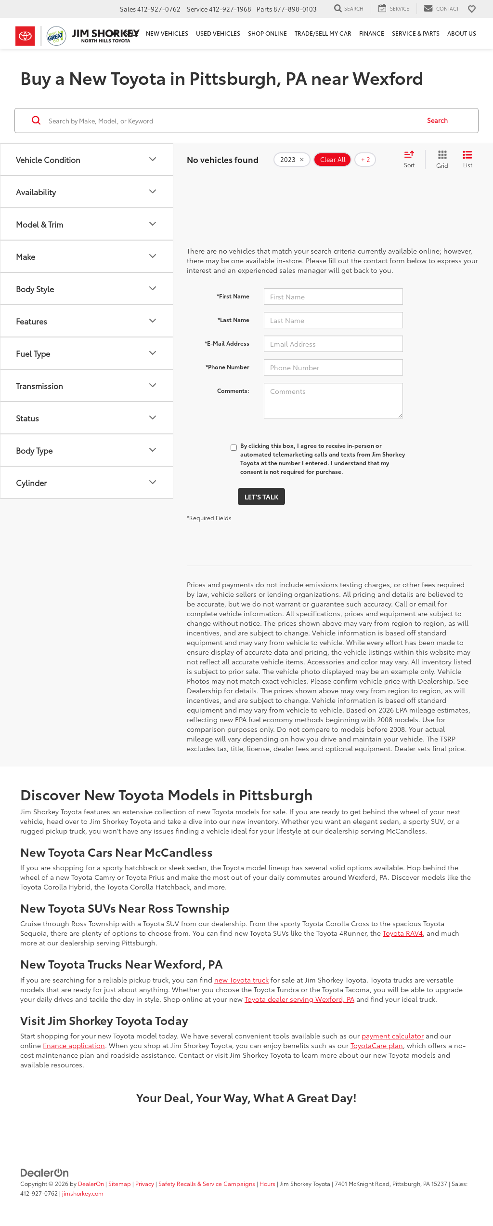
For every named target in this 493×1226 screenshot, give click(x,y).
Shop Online (267, 33)
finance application (74, 1045)
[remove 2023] (292, 159)
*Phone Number (227, 367)
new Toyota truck (241, 979)
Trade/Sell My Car (323, 33)
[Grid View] (440, 159)
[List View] (467, 159)
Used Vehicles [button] (218, 33)
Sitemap (119, 1183)
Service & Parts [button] (416, 33)
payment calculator (393, 1035)
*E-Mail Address (227, 343)
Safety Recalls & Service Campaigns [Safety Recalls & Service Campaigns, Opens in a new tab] (206, 1183)
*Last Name (233, 319)
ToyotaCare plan (376, 1045)
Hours (267, 1183)
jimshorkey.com (83, 1193)
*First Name (233, 296)
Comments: (233, 390)
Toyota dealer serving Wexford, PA (299, 999)
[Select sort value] (412, 159)
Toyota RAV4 (403, 933)
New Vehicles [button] (167, 33)
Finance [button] (371, 33)
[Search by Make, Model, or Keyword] (233, 120)
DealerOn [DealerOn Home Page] (91, 1183)
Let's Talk (261, 496)
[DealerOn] (44, 1172)
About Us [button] (461, 33)
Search (437, 120)
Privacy (144, 1183)
